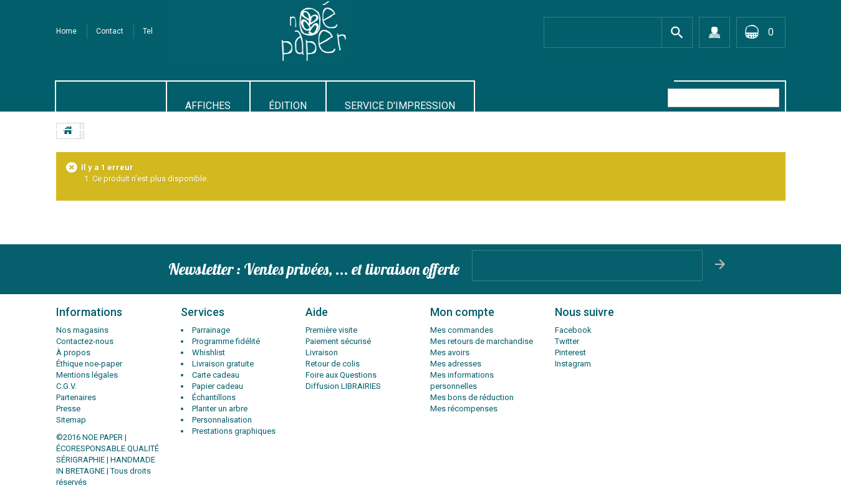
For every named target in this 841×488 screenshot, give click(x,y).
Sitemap (71, 419)
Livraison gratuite (223, 363)
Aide (316, 311)
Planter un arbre (219, 408)
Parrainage (211, 330)
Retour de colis (332, 363)
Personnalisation (222, 419)
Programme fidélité (226, 341)
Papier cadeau (217, 386)
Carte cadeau (215, 375)
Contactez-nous (84, 341)
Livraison (321, 352)
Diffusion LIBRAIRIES (343, 386)
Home (66, 31)
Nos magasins (82, 330)
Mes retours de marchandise (481, 341)
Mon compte (462, 311)
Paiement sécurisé (338, 341)
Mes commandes (461, 330)
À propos (73, 352)
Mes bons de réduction (472, 397)
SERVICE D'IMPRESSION (400, 106)
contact (109, 31)
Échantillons (214, 397)
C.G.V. (66, 386)
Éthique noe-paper (89, 363)
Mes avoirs (449, 352)
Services (202, 311)
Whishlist (208, 352)
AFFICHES (208, 106)
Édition (288, 106)
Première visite (331, 330)
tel (148, 31)
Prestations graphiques (234, 431)
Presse (68, 408)
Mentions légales (87, 375)
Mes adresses (455, 363)
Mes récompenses (463, 408)
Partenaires (76, 397)
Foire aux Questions (341, 375)
